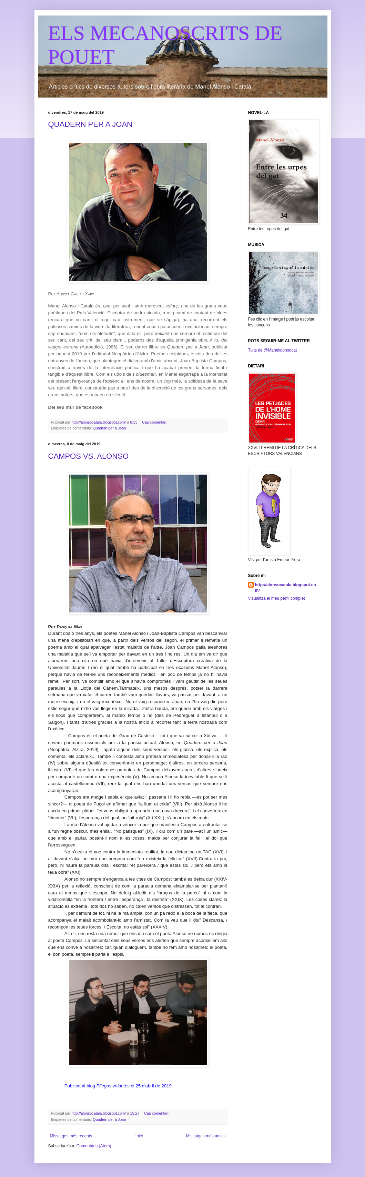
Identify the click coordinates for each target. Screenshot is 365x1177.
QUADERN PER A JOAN (90, 124)
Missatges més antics (206, 1136)
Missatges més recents (71, 1136)
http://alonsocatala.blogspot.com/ (285, 587)
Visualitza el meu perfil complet (276, 598)
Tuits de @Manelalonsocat (272, 350)
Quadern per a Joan (109, 428)
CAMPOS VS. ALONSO (88, 456)
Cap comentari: (155, 422)
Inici (139, 1136)
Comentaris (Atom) (94, 1146)
